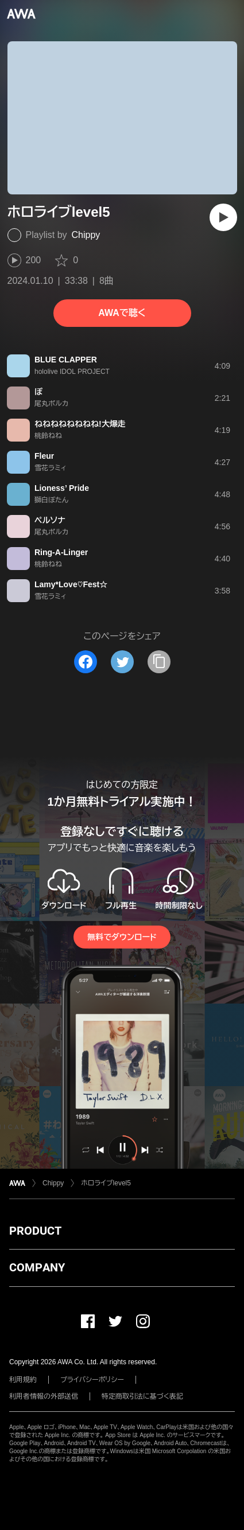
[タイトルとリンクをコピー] (159, 661)
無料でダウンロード (121, 937)
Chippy (86, 235)
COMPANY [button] (37, 1267)
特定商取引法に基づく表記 (142, 1396)
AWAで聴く (121, 313)
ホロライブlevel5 (106, 1183)
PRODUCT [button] (35, 1231)
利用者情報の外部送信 (43, 1396)
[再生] (223, 217)
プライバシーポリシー (92, 1380)
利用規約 (23, 1380)
